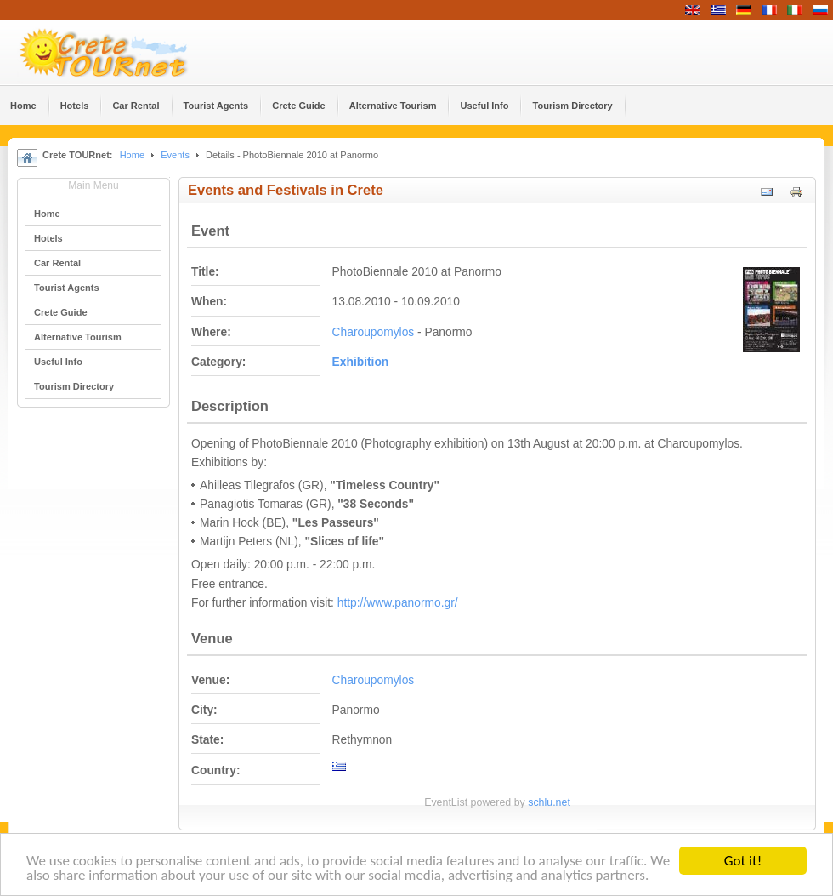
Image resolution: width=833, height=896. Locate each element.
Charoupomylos (373, 332)
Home (132, 155)
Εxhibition (360, 362)
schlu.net (549, 802)
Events (175, 155)
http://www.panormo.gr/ (397, 602)
